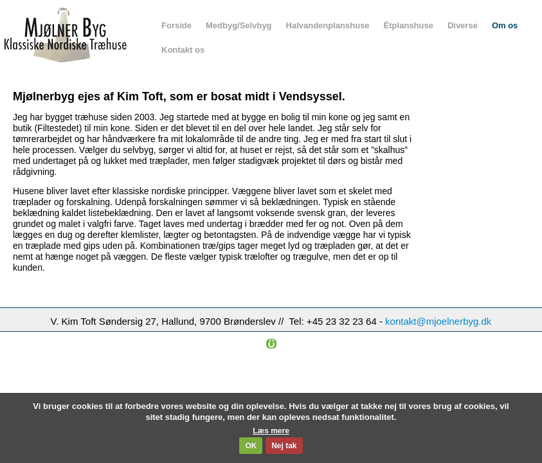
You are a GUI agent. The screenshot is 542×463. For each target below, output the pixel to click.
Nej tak (283, 445)
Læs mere (271, 430)
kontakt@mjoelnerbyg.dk (438, 321)
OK (251, 445)
